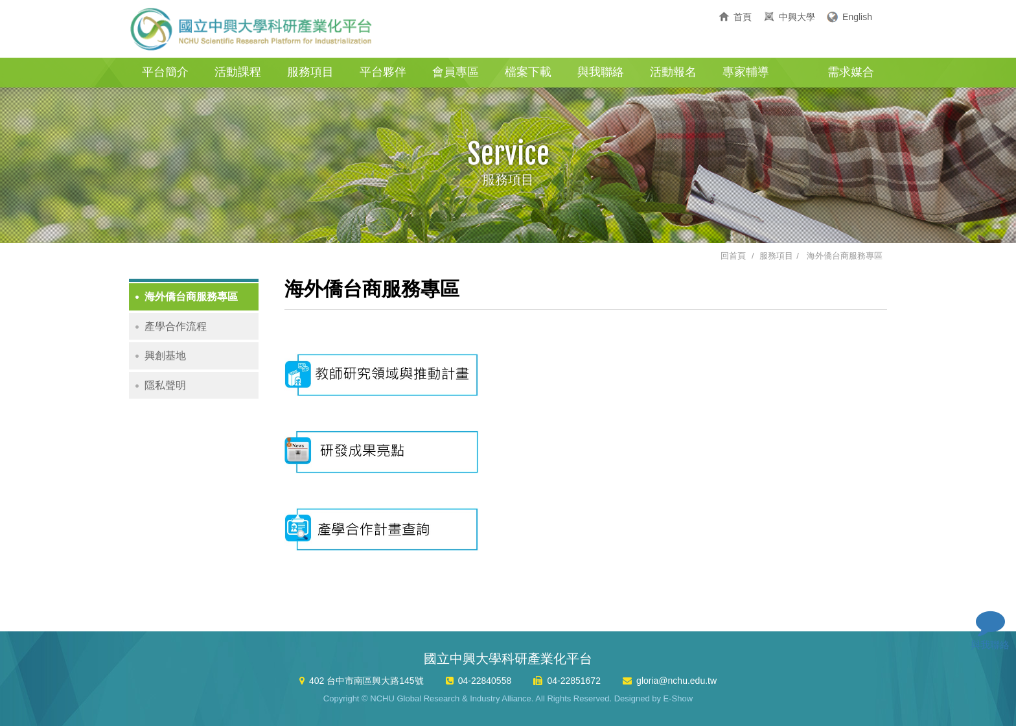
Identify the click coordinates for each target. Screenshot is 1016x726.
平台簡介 (165, 71)
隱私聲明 (165, 385)
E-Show (678, 698)
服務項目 (310, 71)
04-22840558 (485, 680)
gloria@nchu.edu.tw (676, 680)
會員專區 (455, 71)
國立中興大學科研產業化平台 (252, 29)
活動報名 (673, 71)
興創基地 (165, 355)
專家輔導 (745, 71)
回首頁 (733, 256)
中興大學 (797, 17)
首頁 (742, 17)
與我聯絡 (600, 71)
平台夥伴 (383, 71)
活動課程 (237, 71)
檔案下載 (528, 71)
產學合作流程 (175, 326)
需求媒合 (850, 71)
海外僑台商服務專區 (845, 256)
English (857, 17)
